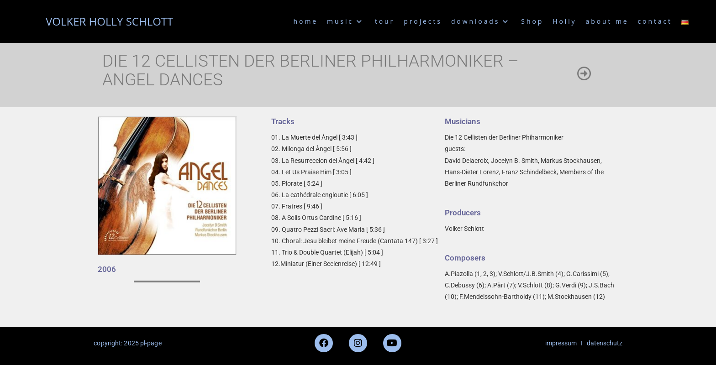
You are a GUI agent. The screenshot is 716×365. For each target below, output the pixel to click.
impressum (561, 343)
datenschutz (604, 343)
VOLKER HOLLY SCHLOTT (109, 21)
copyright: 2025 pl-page (127, 343)
